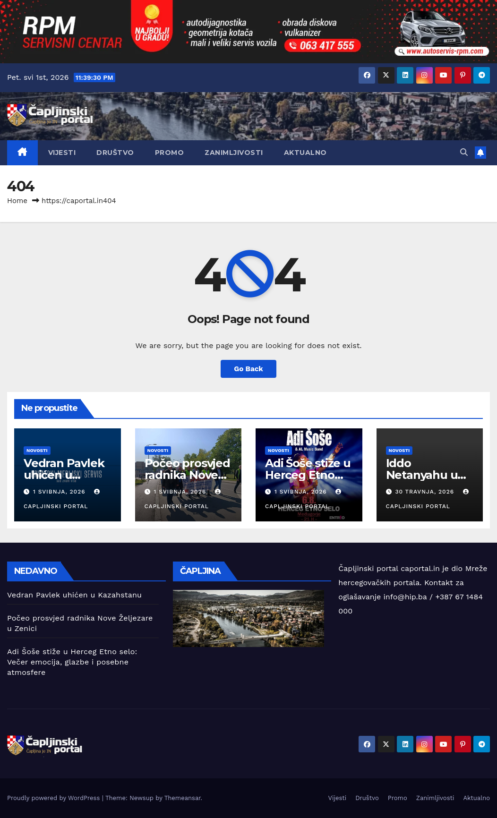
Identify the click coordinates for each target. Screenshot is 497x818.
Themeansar (182, 797)
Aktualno (305, 152)
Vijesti (62, 152)
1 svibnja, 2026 (60, 491)
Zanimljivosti (234, 152)
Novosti (37, 450)
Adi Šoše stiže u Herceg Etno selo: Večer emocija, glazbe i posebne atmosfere (72, 662)
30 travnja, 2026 (425, 491)
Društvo (115, 152)
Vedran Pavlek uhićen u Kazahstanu (64, 475)
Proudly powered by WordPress (54, 797)
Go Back (248, 369)
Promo (169, 152)
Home (17, 200)
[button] (464, 152)
